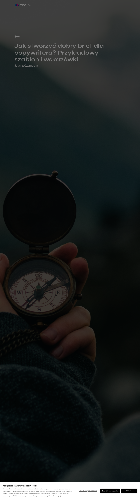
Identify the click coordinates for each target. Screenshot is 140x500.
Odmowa (129, 491)
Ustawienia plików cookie (88, 491)
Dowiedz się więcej (55, 496)
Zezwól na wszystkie (110, 491)
